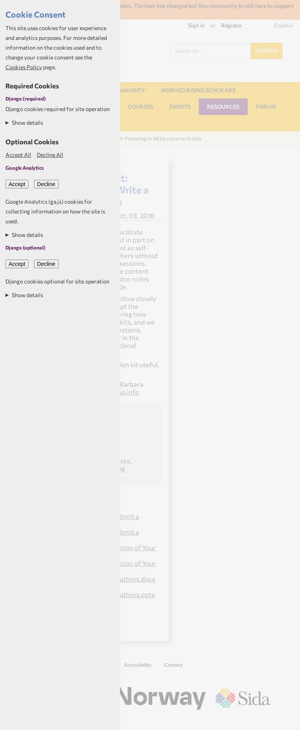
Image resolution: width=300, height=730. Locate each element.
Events (180, 106)
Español (283, 25)
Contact (173, 665)
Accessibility (138, 665)
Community (127, 90)
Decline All (50, 154)
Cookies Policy (23, 67)
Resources (223, 106)
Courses (140, 106)
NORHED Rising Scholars (198, 90)
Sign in (196, 25)
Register (231, 25)
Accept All (18, 154)
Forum (266, 106)
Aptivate (263, 720)
